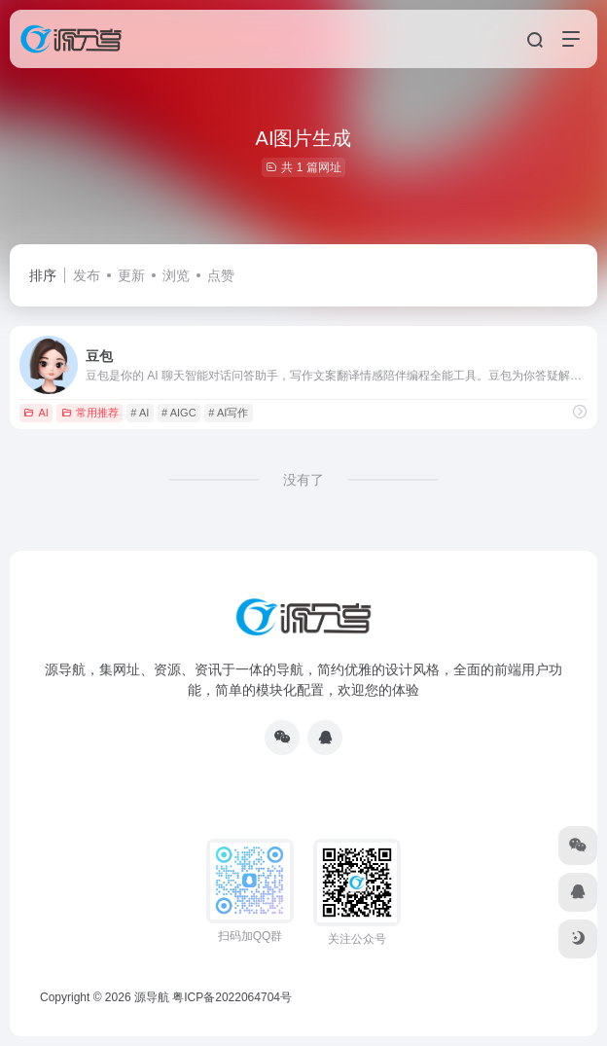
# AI (139, 412)
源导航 (151, 997)
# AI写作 (228, 412)
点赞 (220, 275)
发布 (86, 275)
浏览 (176, 275)
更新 (131, 275)
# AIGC (178, 412)
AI (35, 412)
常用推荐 (90, 412)
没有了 (303, 479)
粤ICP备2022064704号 (232, 997)
